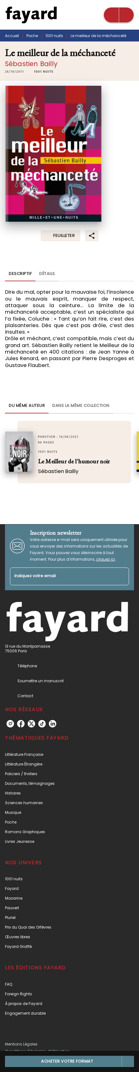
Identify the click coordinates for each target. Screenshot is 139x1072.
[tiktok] (42, 723)
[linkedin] (52, 723)
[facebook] (21, 723)
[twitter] (31, 723)
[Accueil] (31, 15)
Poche (32, 35)
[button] (43, 72)
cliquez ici (105, 559)
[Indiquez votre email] (62, 576)
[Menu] (119, 15)
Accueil (12, 35)
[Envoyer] (121, 576)
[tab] (20, 273)
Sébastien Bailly (31, 63)
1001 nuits (54, 35)
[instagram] (10, 723)
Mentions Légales (21, 1044)
